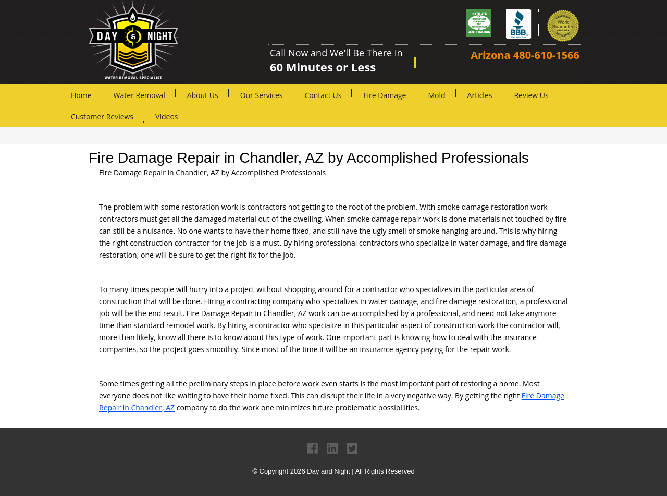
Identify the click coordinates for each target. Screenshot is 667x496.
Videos (166, 117)
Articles (479, 95)
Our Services (261, 95)
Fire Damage (384, 95)
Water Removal (139, 95)
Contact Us (323, 95)
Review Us (531, 95)
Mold (436, 95)
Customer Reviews (102, 117)
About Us (202, 95)
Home (81, 95)
